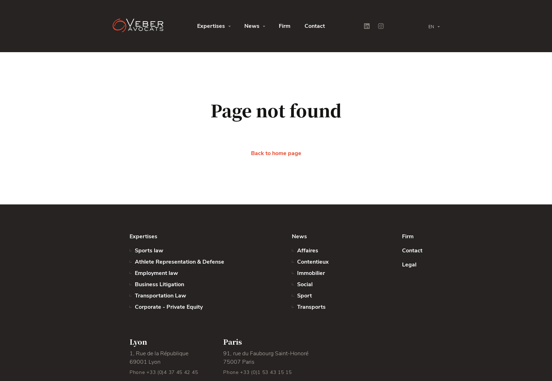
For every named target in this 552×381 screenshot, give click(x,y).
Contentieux (313, 262)
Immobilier (311, 273)
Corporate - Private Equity (169, 307)
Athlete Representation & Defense (179, 262)
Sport (304, 296)
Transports (311, 307)
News (251, 26)
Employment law (156, 273)
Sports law (149, 250)
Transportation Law (160, 296)
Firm (284, 26)
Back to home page (276, 153)
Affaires (307, 250)
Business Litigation (159, 284)
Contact (315, 26)
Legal (409, 265)
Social (305, 284)
